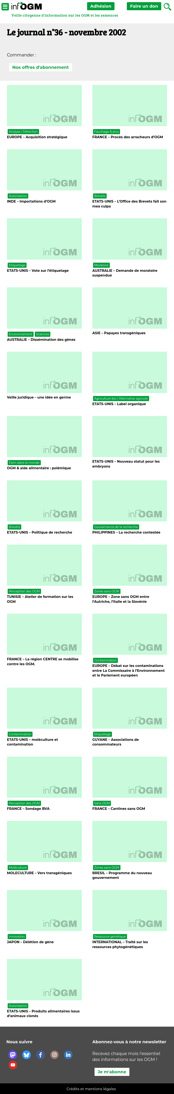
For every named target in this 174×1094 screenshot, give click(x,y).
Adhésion (100, 6)
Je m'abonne (112, 1071)
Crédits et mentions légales (91, 1089)
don (144, 6)
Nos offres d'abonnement (40, 67)
